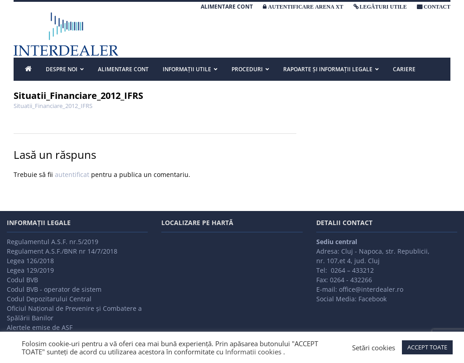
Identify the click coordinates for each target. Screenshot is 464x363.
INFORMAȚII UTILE (187, 69)
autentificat (72, 174)
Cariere (404, 69)
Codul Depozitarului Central (49, 298)
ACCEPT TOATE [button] (427, 347)
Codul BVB (22, 279)
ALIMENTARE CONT (227, 6)
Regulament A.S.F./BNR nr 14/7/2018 (62, 251)
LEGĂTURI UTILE (383, 7)
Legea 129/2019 (30, 270)
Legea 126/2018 (30, 260)
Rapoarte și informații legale (327, 69)
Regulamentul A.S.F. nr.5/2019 (52, 241)
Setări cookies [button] (373, 347)
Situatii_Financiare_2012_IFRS (53, 106)
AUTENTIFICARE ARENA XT (305, 7)
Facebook (372, 298)
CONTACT (437, 7)
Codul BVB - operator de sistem (54, 289)
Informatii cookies (253, 351)
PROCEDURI (247, 69)
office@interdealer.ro (371, 289)
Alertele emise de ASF (39, 327)
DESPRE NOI (61, 69)
